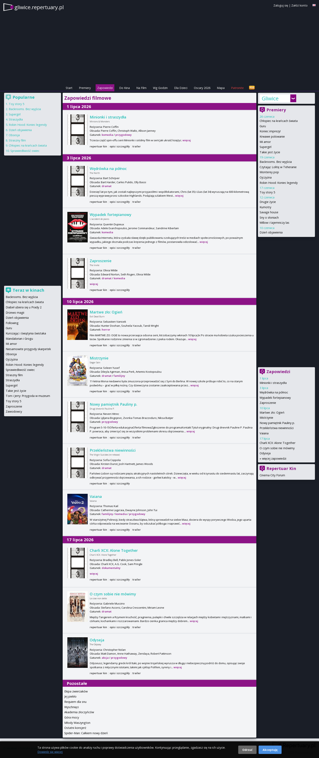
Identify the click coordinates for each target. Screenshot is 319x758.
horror (106, 329)
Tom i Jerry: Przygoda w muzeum (28, 396)
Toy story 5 (267, 192)
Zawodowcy (14, 411)
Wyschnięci (71, 707)
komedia (107, 135)
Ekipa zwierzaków (76, 691)
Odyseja (97, 640)
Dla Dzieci (180, 88)
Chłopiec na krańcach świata (279, 121)
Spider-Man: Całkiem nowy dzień (86, 733)
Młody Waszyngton (77, 723)
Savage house (269, 212)
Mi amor (265, 142)
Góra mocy (71, 717)
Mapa (221, 88)
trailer (136, 146)
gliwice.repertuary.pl (39, 7)
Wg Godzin (160, 88)
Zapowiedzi (105, 88)
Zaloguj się (280, 5)
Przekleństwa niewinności (113, 450)
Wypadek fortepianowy (110, 214)
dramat (106, 186)
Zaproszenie (100, 260)
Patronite (237, 88)
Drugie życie (268, 202)
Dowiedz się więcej (50, 752)
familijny (119, 376)
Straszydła (16, 119)
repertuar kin (98, 146)
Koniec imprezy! (270, 131)
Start (69, 88)
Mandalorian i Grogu (19, 339)
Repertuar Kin (281, 468)
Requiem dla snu (75, 702)
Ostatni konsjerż (75, 728)
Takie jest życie (270, 152)
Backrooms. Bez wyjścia (276, 162)
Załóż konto (299, 5)
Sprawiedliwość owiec (24, 151)
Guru (263, 126)
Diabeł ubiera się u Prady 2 (24, 307)
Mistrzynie (99, 358)
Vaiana (96, 496)
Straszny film (17, 140)
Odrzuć (247, 750)
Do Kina (124, 88)
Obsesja (14, 135)
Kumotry (265, 207)
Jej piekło (70, 696)
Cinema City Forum (272, 475)
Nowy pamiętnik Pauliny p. (113, 404)
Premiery (85, 88)
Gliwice (270, 98)
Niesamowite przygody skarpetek (28, 349)
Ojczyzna (266, 177)
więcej (186, 140)
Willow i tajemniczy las (274, 223)
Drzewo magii (15, 312)
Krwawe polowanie (272, 136)
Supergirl (265, 147)
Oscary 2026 (202, 88)
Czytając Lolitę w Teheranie (278, 167)
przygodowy (123, 135)
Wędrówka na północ (108, 168)
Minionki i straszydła (108, 117)
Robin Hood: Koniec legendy (279, 183)
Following (12, 323)
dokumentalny (111, 568)
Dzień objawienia (271, 232)
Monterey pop (269, 172)
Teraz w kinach (28, 290)
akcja (105, 657)
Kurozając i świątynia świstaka (26, 333)
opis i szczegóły (120, 146)
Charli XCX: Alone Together (114, 550)
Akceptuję (270, 750)
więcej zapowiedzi (274, 458)
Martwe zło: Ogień (106, 312)
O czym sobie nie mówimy (113, 594)
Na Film (141, 88)
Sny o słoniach (269, 217)
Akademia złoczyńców (79, 712)
